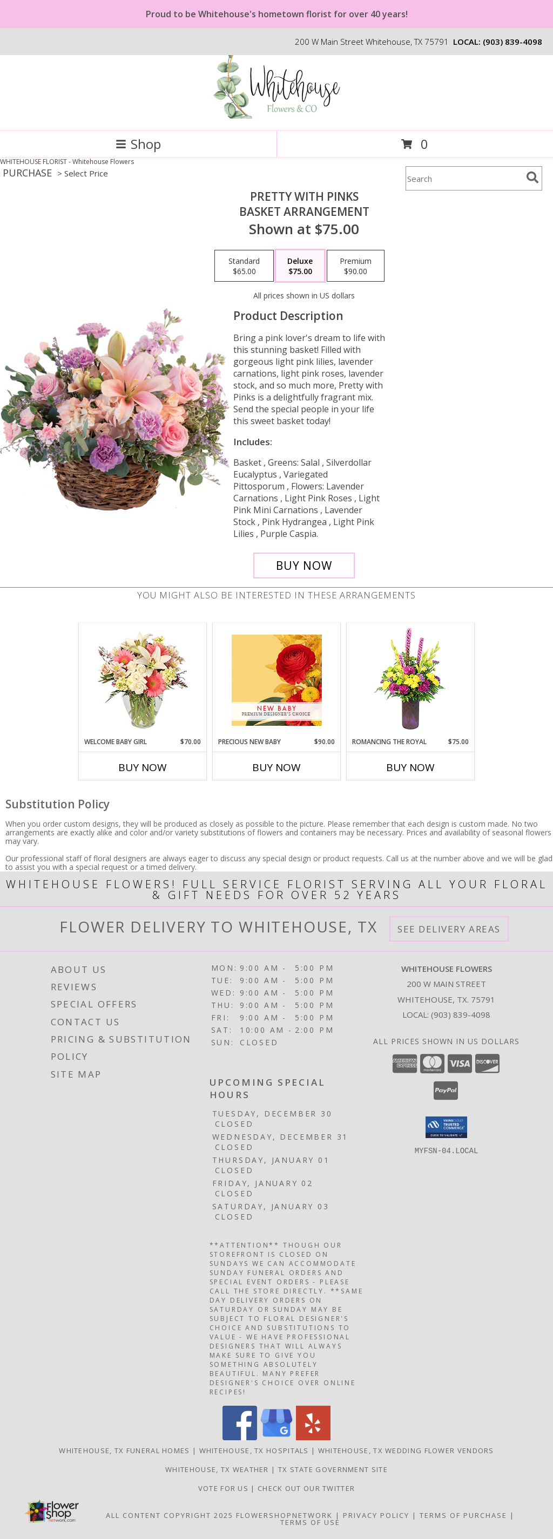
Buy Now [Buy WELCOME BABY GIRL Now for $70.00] (142, 767)
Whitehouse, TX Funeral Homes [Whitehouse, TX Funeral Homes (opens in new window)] (124, 1450)
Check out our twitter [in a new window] (306, 1488)
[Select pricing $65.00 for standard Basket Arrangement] (244, 266)
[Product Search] (464, 178)
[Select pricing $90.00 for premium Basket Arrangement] (355, 266)
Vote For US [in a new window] (224, 1488)
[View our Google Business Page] (276, 1437)
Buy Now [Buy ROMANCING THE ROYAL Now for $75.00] (410, 767)
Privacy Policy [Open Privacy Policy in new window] (376, 1515)
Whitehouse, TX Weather (217, 1469)
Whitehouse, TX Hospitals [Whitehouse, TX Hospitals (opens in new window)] (254, 1450)
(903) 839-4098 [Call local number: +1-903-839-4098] (512, 41)
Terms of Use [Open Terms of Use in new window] (310, 1522)
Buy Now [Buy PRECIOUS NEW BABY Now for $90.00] (276, 767)
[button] (446, 1127)
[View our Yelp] (313, 1437)
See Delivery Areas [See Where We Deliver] (449, 929)
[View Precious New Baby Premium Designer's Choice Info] (277, 680)
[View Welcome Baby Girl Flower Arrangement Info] (143, 680)
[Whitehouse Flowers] (276, 116)
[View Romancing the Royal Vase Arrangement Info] (411, 680)
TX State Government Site (333, 1469)
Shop (138, 144)
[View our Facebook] (239, 1437)
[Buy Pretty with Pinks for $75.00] (304, 565)
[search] (532, 177)
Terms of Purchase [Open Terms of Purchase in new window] (463, 1515)
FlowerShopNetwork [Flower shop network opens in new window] (284, 1515)
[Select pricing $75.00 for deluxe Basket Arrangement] (300, 266)
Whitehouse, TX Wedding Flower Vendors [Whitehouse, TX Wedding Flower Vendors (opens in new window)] (406, 1450)
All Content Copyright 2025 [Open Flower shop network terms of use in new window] (169, 1515)
